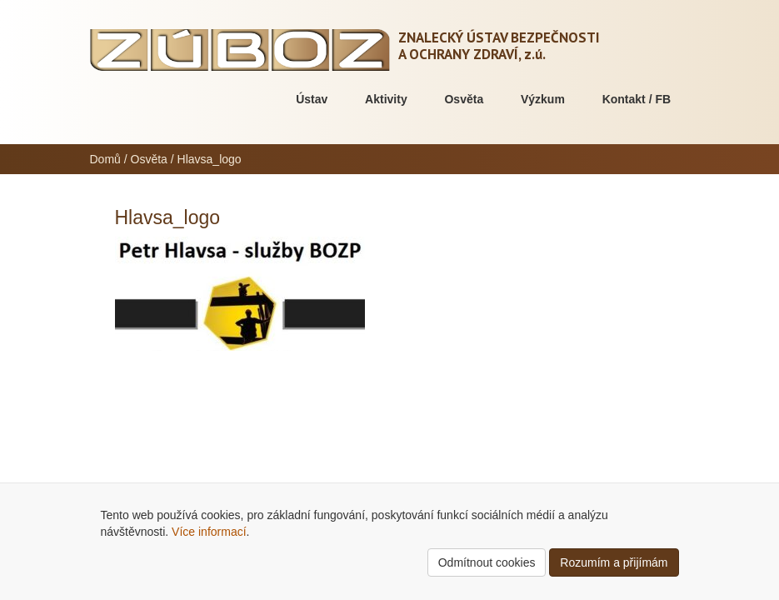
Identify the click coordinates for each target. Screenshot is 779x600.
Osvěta (463, 99)
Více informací (209, 531)
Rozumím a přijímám (613, 562)
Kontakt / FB (636, 99)
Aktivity (386, 99)
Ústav (311, 99)
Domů (105, 159)
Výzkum (543, 99)
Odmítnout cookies (487, 562)
